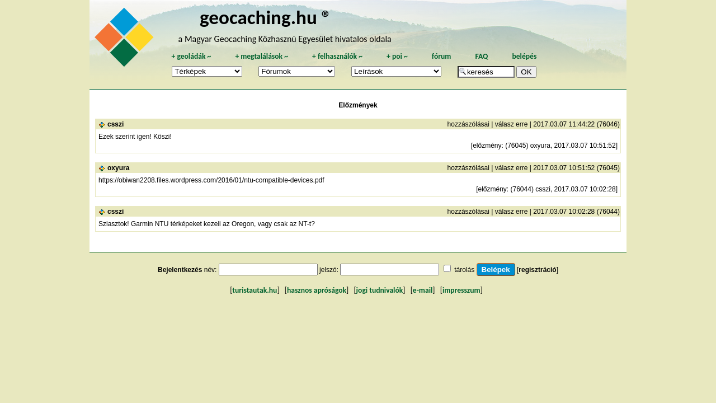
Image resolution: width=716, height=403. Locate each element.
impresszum (461, 290)
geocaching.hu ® (266, 17)
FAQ (481, 56)
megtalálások (261, 56)
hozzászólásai (468, 124)
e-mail (422, 290)
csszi (115, 124)
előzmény (487, 145)
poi (397, 56)
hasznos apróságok (316, 290)
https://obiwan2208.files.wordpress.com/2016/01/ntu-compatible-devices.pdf (211, 180)
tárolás (464, 270)
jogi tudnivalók (379, 290)
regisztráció (537, 270)
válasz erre (511, 124)
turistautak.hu (254, 290)
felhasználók (337, 56)
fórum (441, 56)
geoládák (191, 56)
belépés (524, 56)
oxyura (118, 168)
